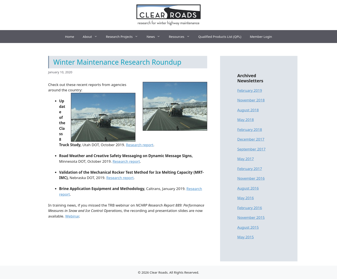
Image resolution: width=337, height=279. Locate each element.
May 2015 (245, 237)
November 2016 (251, 178)
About (92, 36)
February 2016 (249, 207)
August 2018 (248, 109)
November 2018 (251, 100)
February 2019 (249, 90)
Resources (181, 36)
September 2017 (251, 149)
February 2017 (249, 168)
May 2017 (245, 158)
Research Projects (124, 36)
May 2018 (245, 119)
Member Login (261, 36)
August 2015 (248, 227)
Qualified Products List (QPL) (219, 36)
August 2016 (248, 188)
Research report (139, 144)
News (156, 36)
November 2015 (251, 217)
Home (69, 36)
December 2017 (250, 139)
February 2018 (249, 129)
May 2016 (245, 197)
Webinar (72, 216)
